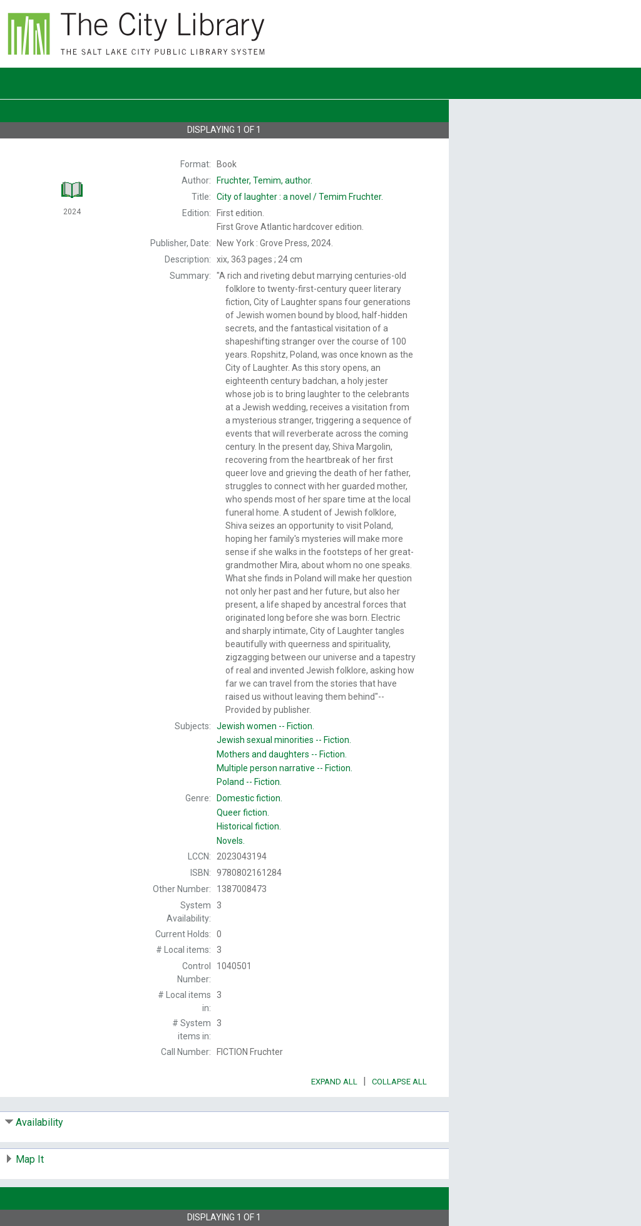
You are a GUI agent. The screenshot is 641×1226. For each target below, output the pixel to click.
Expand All (334, 1081)
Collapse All (399, 1081)
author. (264, 180)
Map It (30, 1159)
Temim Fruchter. (300, 197)
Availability (39, 1122)
